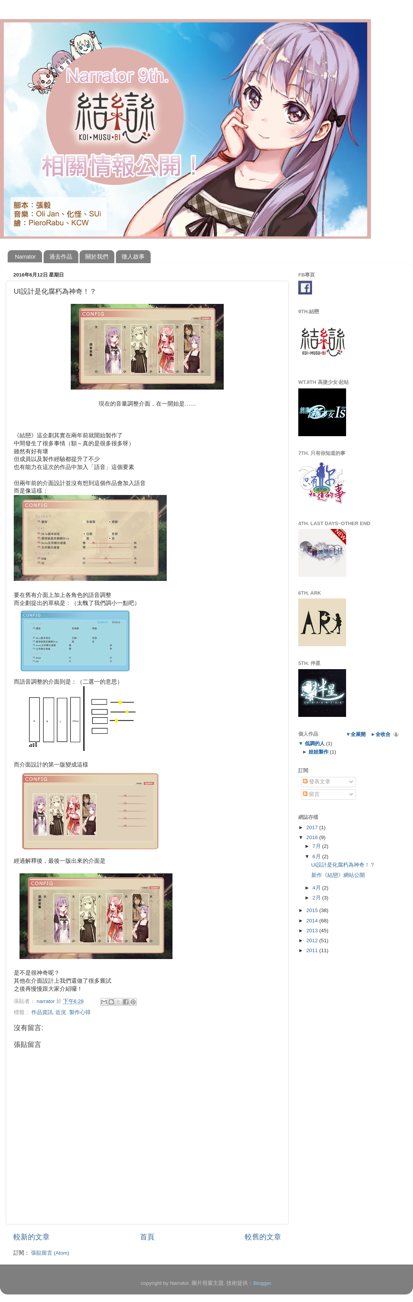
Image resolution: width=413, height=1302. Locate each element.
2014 (312, 921)
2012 (312, 940)
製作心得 (80, 1012)
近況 (60, 1012)
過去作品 (60, 256)
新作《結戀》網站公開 (338, 875)
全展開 (358, 734)
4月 (317, 888)
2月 (317, 898)
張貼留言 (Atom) (50, 1253)
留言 (311, 794)
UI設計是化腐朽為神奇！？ (343, 865)
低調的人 (314, 743)
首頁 (147, 1237)
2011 (312, 950)
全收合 (383, 734)
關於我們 (96, 256)
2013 (312, 930)
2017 (312, 827)
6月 (317, 856)
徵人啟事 (133, 256)
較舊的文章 (263, 1237)
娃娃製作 (318, 752)
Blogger (262, 1283)
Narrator (25, 256)
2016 (312, 837)
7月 (317, 846)
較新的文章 (31, 1237)
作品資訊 (42, 1012)
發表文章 (316, 781)
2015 (312, 910)
